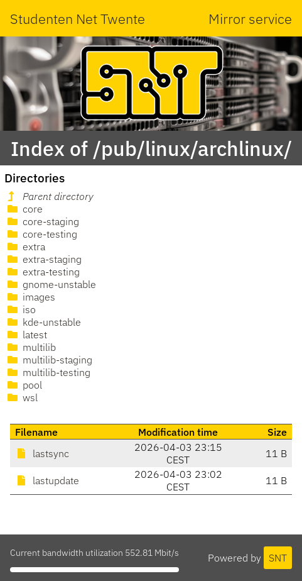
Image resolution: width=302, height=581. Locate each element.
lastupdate (47, 480)
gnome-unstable (50, 284)
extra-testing (42, 271)
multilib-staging (48, 359)
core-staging (42, 221)
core (24, 208)
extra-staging (43, 259)
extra (25, 246)
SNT (278, 557)
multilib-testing (47, 372)
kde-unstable (43, 322)
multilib (30, 347)
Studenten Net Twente (77, 18)
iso (20, 309)
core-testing (41, 234)
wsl (21, 397)
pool (23, 385)
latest (26, 334)
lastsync (42, 453)
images (30, 296)
